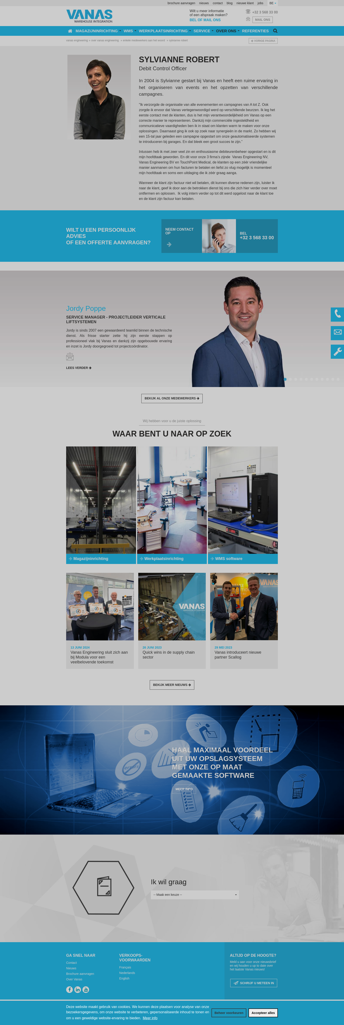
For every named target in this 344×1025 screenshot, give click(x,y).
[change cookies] (228, 1012)
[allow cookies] (263, 1012)
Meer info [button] (150, 1018)
